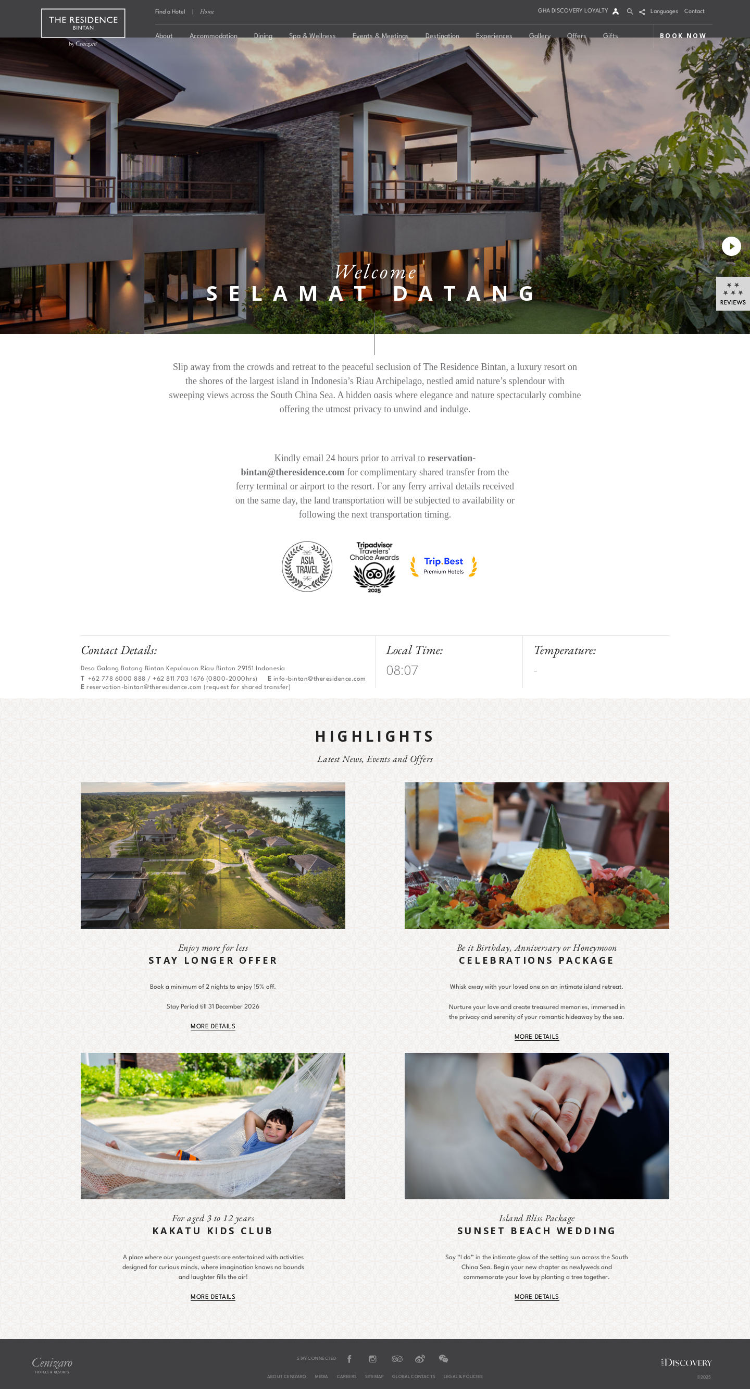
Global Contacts (413, 1377)
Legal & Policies (463, 1377)
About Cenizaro (287, 1377)
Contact (694, 12)
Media (322, 1377)
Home (207, 11)
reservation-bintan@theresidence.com (144, 687)
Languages (664, 12)
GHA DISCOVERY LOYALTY (573, 11)
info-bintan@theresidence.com (319, 679)
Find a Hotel (170, 12)
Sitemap (374, 1377)
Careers (347, 1377)
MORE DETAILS (213, 1027)
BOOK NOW (683, 35)
